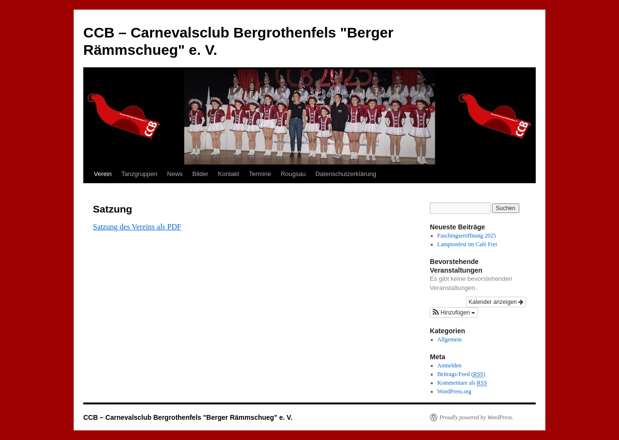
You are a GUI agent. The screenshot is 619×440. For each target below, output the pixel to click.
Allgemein (450, 339)
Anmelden (450, 365)
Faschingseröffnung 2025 (467, 235)
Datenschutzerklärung (345, 173)
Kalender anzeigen (496, 302)
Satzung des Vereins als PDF (137, 227)
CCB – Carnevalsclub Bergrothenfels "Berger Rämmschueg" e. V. (187, 417)
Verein (103, 173)
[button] (453, 312)
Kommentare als (462, 383)
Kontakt (228, 173)
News (175, 173)
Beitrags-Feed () (462, 374)
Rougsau (293, 173)
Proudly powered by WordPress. (476, 417)
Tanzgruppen (139, 173)
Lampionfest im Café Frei (467, 244)
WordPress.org (454, 391)
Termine (260, 173)
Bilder (200, 173)
